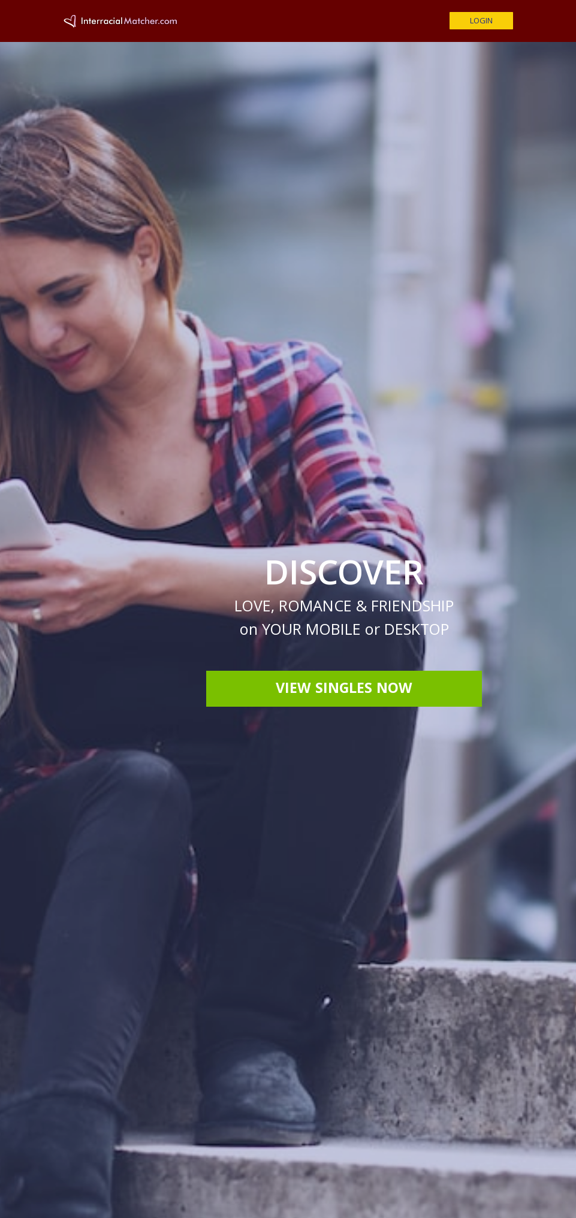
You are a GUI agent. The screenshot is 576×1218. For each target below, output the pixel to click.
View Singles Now (344, 690)
